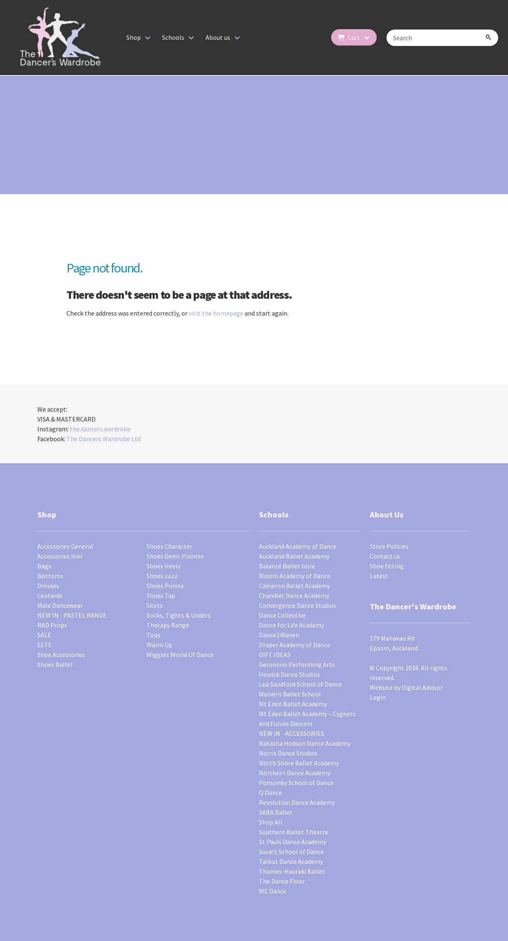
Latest (379, 576)
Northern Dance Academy (294, 773)
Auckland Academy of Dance (297, 546)
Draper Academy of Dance (294, 645)
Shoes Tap (160, 595)
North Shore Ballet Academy (299, 763)
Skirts (154, 605)
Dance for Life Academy (291, 625)
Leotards (49, 595)
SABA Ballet (276, 812)
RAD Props (52, 625)
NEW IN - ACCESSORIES (291, 733)
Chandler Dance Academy (294, 595)
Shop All (270, 822)
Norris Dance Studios (288, 753)
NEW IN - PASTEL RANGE (72, 615)
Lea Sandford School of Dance (300, 684)
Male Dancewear (60, 605)
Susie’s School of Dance (291, 851)
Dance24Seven (279, 635)
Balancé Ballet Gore (287, 566)
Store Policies (389, 546)
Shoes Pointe (165, 586)
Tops (153, 635)
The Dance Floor (282, 881)
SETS (44, 645)
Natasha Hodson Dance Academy (304, 743)
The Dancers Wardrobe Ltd (103, 439)
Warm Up (159, 645)
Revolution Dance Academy (297, 802)
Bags (44, 566)
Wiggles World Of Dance (180, 654)
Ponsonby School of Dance (296, 782)
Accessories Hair (60, 556)
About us (218, 37)
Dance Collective (282, 615)
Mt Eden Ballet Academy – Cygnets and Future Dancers (307, 719)
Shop (133, 37)
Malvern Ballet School (290, 694)
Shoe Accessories (61, 654)
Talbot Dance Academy (291, 861)
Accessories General (65, 546)
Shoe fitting (387, 566)
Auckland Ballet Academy (294, 556)
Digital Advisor (422, 687)
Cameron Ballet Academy (294, 586)
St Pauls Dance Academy (292, 842)
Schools (173, 37)
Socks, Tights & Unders (178, 615)
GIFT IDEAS (275, 654)
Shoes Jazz (162, 576)
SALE (44, 635)
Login (378, 697)
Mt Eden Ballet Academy (293, 704)
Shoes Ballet (55, 664)
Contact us (385, 556)
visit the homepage (216, 313)
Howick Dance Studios (289, 674)
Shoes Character (169, 546)
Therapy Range (167, 625)
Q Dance (270, 792)
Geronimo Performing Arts (297, 664)
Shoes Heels (163, 566)
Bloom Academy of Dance (294, 576)
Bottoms (50, 576)
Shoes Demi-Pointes (175, 556)
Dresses (48, 586)
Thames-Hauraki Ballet (292, 871)
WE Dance (272, 891)
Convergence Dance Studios (297, 605)
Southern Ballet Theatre (293, 832)
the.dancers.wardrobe (100, 429)
